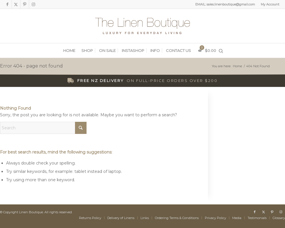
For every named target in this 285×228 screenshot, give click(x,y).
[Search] (43, 128)
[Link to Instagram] (33, 4)
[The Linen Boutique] (142, 26)
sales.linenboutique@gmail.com (231, 4)
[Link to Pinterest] (24, 4)
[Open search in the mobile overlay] (221, 50)
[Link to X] (16, 4)
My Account (270, 4)
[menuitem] (268, 4)
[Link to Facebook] (7, 4)
